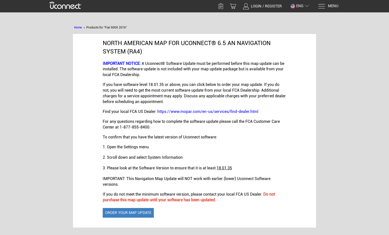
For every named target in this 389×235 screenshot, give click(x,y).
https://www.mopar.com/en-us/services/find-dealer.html (207, 111)
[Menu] (328, 6)
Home (78, 27)
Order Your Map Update (128, 212)
